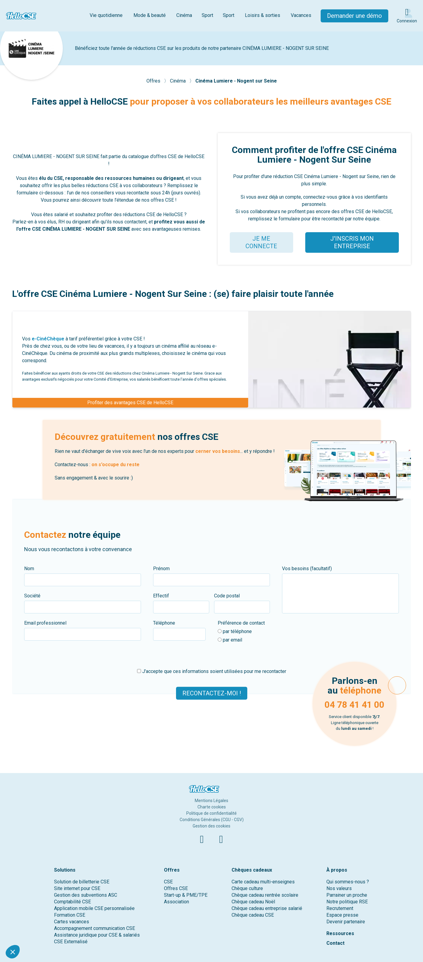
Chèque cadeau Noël (253, 902)
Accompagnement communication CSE (94, 928)
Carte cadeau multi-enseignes (263, 882)
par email (230, 640)
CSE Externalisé (71, 941)
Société (32, 596)
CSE (168, 882)
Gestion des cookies (211, 826)
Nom (29, 568)
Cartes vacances (71, 922)
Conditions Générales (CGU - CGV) (212, 819)
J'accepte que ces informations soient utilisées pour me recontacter (211, 671)
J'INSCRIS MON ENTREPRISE (352, 242)
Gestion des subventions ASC (85, 895)
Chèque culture (247, 888)
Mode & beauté (149, 15)
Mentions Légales (211, 800)
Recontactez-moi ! (211, 693)
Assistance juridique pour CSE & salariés (97, 935)
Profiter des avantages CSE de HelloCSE (130, 402)
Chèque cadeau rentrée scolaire (265, 895)
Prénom (161, 568)
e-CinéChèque (48, 339)
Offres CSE (176, 888)
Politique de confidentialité (211, 813)
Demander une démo (354, 15)
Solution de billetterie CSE (81, 882)
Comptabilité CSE (72, 902)
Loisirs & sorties (262, 15)
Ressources (340, 933)
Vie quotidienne (106, 15)
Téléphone (164, 623)
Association (176, 902)
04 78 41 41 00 (354, 704)
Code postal (227, 596)
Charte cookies (211, 806)
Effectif (161, 596)
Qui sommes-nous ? (347, 882)
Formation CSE (69, 915)
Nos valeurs (339, 888)
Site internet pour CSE (77, 888)
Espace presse (342, 915)
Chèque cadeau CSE (253, 915)
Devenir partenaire (345, 922)
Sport (207, 15)
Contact (335, 943)
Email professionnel (45, 623)
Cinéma (184, 15)
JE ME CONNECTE (261, 242)
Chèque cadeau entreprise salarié (267, 908)
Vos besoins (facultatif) (307, 568)
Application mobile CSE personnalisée (94, 908)
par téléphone (235, 631)
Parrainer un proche (346, 895)
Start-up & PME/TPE (185, 895)
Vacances (301, 15)
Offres (154, 81)
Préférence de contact (241, 623)
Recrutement (339, 908)
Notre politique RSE (347, 902)
